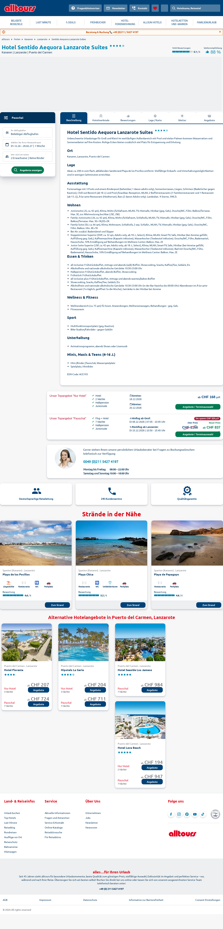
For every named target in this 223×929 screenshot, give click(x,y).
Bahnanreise (11, 846)
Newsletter (91, 822)
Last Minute (10, 822)
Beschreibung (73, 118)
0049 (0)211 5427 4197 (100, 461)
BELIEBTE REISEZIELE (16, 22)
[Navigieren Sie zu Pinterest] (187, 814)
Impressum (45, 899)
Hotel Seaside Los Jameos (135, 670)
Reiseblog (9, 827)
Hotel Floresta (13, 670)
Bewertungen (127, 118)
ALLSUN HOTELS (152, 22)
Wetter (182, 118)
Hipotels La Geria (72, 670)
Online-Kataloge (54, 827)
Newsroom (91, 827)
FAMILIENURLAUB (206, 22)
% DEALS (71, 22)
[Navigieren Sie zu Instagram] (179, 814)
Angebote (209, 118)
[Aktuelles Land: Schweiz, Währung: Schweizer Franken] (164, 8)
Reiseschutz (10, 841)
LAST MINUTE (43, 22)
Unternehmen (93, 812)
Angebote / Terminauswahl (198, 407)
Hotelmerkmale (100, 118)
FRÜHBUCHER (98, 22)
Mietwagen (10, 851)
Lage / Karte (155, 118)
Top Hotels (10, 817)
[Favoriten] (155, 8)
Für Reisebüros (53, 837)
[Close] (220, 32)
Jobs (87, 817)
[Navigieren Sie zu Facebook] (171, 814)
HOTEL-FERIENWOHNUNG (125, 22)
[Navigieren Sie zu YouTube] (195, 814)
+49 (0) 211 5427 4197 (111, 888)
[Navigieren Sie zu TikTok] (203, 814)
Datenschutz (90, 899)
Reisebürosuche (53, 832)
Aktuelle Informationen (57, 812)
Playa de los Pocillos (16, 574)
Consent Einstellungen (207, 899)
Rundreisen (10, 832)
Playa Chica (85, 574)
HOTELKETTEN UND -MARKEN (179, 22)
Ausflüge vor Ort (13, 837)
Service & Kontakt (54, 822)
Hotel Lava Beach (129, 747)
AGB (5, 899)
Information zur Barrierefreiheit (146, 899)
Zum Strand (57, 605)
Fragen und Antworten (57, 817)
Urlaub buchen (12, 812)
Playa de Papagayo (166, 574)
